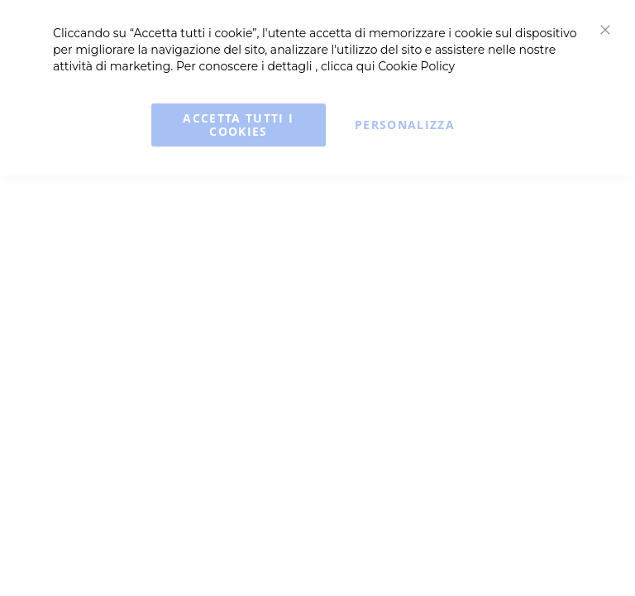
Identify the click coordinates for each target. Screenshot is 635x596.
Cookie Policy (416, 66)
